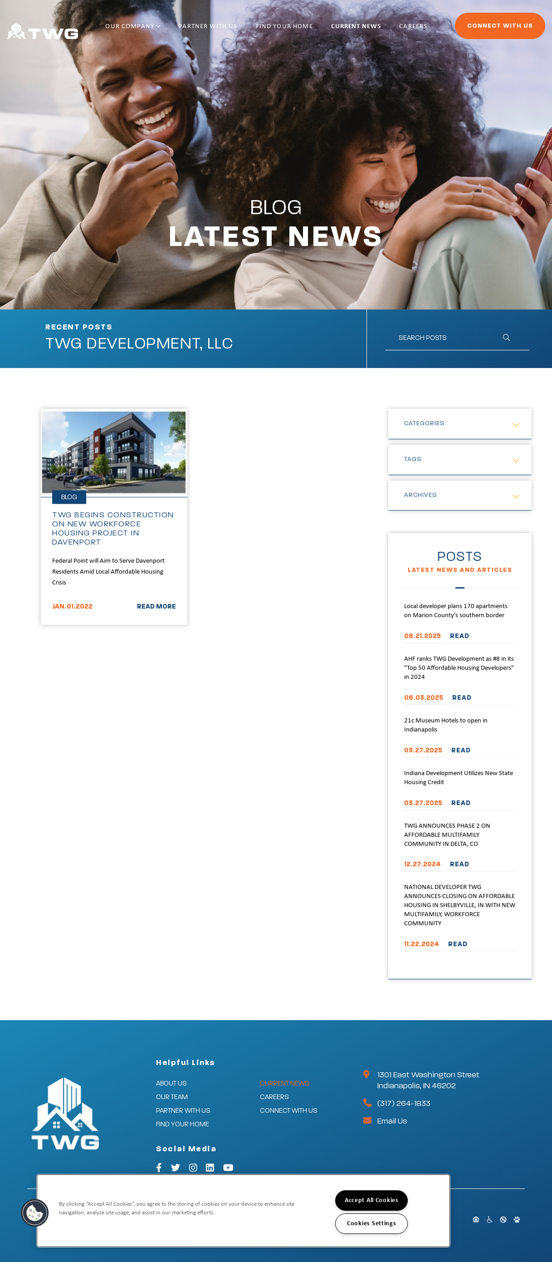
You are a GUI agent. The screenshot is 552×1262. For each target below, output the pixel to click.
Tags (413, 459)
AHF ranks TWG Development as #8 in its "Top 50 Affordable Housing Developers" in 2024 (459, 668)
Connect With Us (475, 30)
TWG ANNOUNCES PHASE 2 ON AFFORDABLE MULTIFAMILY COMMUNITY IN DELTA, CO (447, 835)
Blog (69, 497)
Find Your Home (292, 30)
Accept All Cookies (372, 1200)
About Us (171, 1083)
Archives (420, 495)
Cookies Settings (371, 1223)
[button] (34, 1213)
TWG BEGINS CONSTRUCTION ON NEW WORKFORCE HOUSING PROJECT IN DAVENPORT (113, 528)
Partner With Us (228, 30)
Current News (353, 30)
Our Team (172, 1097)
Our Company (164, 30)
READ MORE (156, 606)
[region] (243, 1210)
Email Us (392, 1121)
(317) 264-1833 (403, 1104)
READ (459, 636)
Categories (424, 423)
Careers (399, 30)
